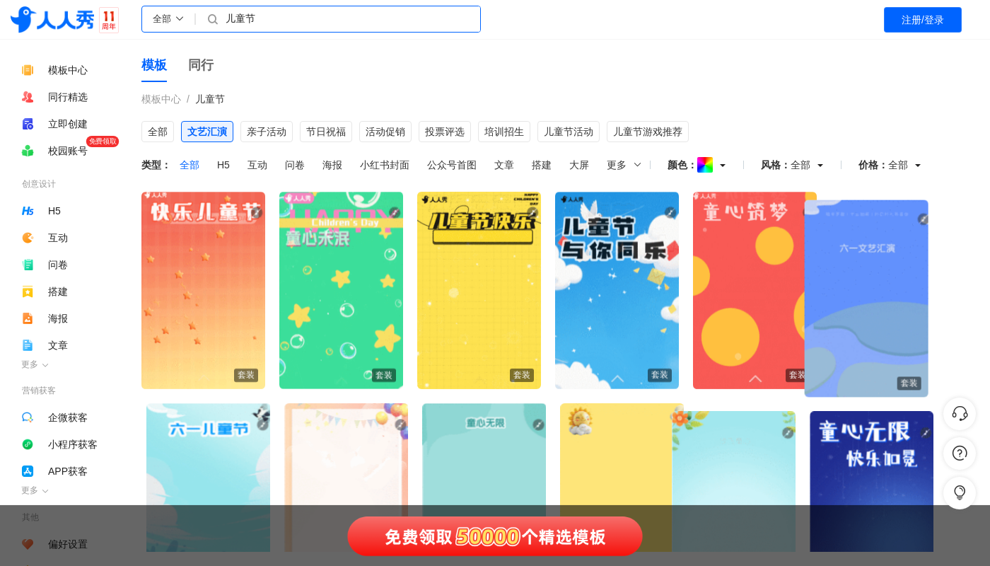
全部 (158, 131)
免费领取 (102, 141)
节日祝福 (326, 131)
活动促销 (385, 131)
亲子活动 (266, 131)
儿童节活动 (568, 131)
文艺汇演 (207, 131)
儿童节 (210, 99)
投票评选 (445, 131)
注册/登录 (923, 19)
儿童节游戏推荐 (647, 131)
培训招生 (504, 131)
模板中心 (161, 99)
